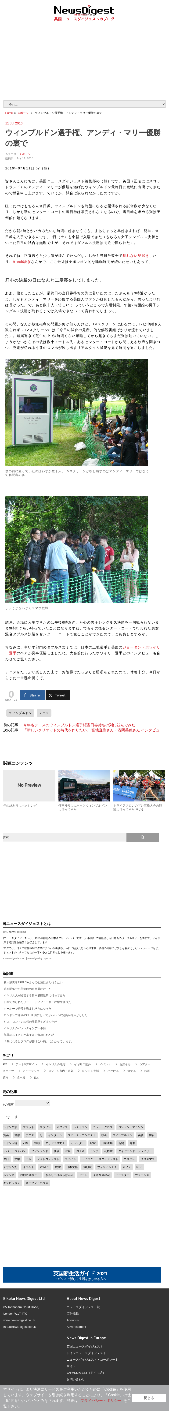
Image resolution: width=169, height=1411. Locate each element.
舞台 (152, 1135)
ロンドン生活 (90, 1071)
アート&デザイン (26, 1064)
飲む (37, 1077)
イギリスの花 (101, 1175)
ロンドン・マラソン (131, 1127)
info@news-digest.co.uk (19, 1327)
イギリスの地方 (55, 1064)
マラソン (45, 1127)
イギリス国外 (82, 1064)
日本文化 (72, 1167)
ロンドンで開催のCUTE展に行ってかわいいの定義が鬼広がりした (45, 1015)
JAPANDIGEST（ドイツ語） (86, 1372)
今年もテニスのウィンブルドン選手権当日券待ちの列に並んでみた (79, 725)
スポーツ (23, 113)
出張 (28, 1159)
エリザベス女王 (55, 1143)
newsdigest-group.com (39, 958)
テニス (44, 713)
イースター (122, 1175)
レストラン (80, 1127)
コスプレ (129, 1159)
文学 (17, 1159)
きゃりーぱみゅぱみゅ (59, 1175)
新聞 (121, 1143)
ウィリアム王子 (107, 1167)
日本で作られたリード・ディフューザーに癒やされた (37, 1002)
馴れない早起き (136, 256)
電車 (132, 1143)
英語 (141, 1135)
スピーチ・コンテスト (82, 1135)
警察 (17, 1135)
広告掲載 (73, 1313)
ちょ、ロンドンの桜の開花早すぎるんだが (30, 1021)
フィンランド (39, 1151)
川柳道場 (107, 1143)
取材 (93, 1143)
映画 (147, 1071)
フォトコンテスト (48, 1159)
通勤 (37, 1143)
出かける (113, 1071)
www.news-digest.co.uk (19, 1320)
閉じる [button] (149, 1398)
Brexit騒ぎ (22, 262)
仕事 (56, 1151)
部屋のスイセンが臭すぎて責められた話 (29, 1035)
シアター (145, 1064)
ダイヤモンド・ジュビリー (135, 1151)
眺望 (58, 1167)
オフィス (62, 1127)
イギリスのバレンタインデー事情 (25, 1028)
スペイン (70, 1159)
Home (9, 113)
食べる (21, 1077)
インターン (55, 1135)
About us (73, 1320)
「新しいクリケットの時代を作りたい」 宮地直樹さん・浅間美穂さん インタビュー (93, 730)
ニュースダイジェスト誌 (83, 1307)
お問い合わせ (76, 1379)
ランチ (94, 1151)
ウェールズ (142, 1175)
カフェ (126, 1167)
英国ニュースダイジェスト (85, 1346)
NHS (139, 1167)
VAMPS (44, 1167)
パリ (26, 1143)
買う (5, 1077)
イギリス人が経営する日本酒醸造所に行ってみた (34, 995)
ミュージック (31, 1071)
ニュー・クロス (103, 1127)
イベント (105, 1064)
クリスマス (148, 1159)
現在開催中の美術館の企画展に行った (27, 989)
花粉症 (108, 1151)
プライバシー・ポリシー (101, 1401)
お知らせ (125, 1064)
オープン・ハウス (37, 1183)
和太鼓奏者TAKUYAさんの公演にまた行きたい (33, 982)
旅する (131, 1071)
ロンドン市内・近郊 (60, 1071)
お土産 (80, 1151)
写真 (68, 1151)
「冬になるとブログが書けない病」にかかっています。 (39, 1041)
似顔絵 (87, 1167)
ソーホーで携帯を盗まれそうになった (27, 1008)
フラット (28, 1127)
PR (5, 1064)
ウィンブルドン (20, 713)
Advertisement (76, 1327)
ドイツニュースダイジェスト (100, 1159)
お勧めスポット (30, 1175)
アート (83, 1175)
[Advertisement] (86, 65)
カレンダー (78, 1143)
